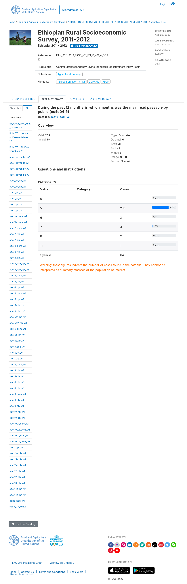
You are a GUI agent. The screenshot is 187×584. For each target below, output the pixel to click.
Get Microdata (84, 45)
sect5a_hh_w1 (17, 305)
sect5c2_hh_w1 (18, 322)
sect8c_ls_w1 (16, 388)
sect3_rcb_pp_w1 (19, 269)
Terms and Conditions (52, 571)
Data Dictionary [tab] (52, 99)
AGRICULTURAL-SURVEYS (82, 22)
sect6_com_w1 (17, 328)
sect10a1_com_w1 (19, 423)
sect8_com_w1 (17, 364)
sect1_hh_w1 (16, 192)
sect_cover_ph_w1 (19, 168)
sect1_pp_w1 (16, 210)
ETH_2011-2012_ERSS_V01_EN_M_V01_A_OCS (123, 22)
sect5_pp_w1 (16, 299)
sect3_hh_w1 (16, 251)
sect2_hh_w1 (16, 233)
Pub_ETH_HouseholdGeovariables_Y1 (19, 137)
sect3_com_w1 (17, 245)
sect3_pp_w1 (16, 257)
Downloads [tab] (76, 99)
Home (12, 22)
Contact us (27, 571)
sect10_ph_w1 (17, 417)
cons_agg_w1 (17, 500)
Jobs (13, 571)
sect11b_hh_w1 (17, 459)
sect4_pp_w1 (16, 287)
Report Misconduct (21, 574)
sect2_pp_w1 (16, 239)
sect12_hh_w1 (17, 471)
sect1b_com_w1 (18, 222)
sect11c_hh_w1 (17, 465)
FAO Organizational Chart (27, 562)
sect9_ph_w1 (16, 405)
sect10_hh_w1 (17, 411)
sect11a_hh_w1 (17, 453)
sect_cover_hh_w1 (19, 157)
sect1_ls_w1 (15, 198)
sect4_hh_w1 (16, 281)
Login (163, 4)
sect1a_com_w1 (18, 216)
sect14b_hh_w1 (17, 494)
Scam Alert (76, 571)
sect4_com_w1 (17, 275)
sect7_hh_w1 (16, 352)
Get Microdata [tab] (100, 98)
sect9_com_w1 (17, 394)
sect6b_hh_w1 (17, 340)
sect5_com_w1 (17, 293)
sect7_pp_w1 (16, 358)
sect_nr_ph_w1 (17, 180)
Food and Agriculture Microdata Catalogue (41, 22)
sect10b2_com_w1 (19, 441)
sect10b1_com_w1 (19, 435)
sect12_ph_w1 (17, 476)
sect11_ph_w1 (16, 447)
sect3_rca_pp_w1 (19, 263)
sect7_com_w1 (17, 346)
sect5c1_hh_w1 (17, 316)
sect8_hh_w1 (16, 370)
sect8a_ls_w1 (16, 376)
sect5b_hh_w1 (17, 311)
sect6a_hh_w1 (17, 334)
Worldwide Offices (61, 562)
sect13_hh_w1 (17, 482)
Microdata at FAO (73, 10)
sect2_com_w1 (17, 228)
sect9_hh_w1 (16, 400)
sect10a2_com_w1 (19, 429)
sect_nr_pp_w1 (17, 186)
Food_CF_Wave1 (18, 506)
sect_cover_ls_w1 (19, 162)
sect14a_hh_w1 (17, 488)
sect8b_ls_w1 (16, 382)
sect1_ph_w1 (16, 204)
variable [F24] (158, 22)
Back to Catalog (23, 524)
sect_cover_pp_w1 (19, 174)
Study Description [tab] (23, 99)
